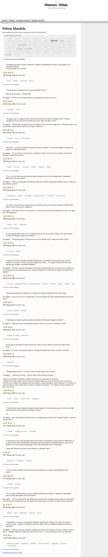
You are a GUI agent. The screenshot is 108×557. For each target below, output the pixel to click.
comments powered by (12, 552)
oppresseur (62, 47)
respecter (28, 53)
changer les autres (13, 51)
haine (70, 43)
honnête (45, 41)
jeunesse (11, 47)
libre (62, 41)
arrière (47, 51)
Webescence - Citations (55, 5)
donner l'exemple (24, 41)
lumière (15, 43)
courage (51, 38)
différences (39, 49)
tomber (9, 38)
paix (45, 47)
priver (8, 55)
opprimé (46, 53)
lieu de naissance (39, 196)
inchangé (70, 38)
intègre (37, 53)
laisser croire (11, 45)
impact (47, 45)
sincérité (17, 38)
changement (32, 43)
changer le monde (24, 49)
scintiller (9, 53)
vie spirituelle (37, 51)
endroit (55, 51)
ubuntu (42, 43)
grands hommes (68, 45)
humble (35, 38)
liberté (54, 40)
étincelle (69, 49)
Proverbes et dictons (23, 20)
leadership (52, 43)
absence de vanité (36, 45)
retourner (36, 41)
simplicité (18, 53)
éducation (22, 45)
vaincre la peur (25, 138)
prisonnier (11, 41)
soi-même (49, 49)
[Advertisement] (56, 13)
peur (29, 47)
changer (62, 43)
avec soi (59, 49)
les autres (56, 45)
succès (43, 38)
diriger (52, 47)
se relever (68, 53)
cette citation (16, 84)
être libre (37, 47)
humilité (16, 55)
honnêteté (21, 47)
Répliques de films (38, 20)
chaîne (23, 43)
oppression (61, 38)
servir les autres (66, 51)
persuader (26, 51)
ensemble (26, 38)
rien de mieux (56, 53)
